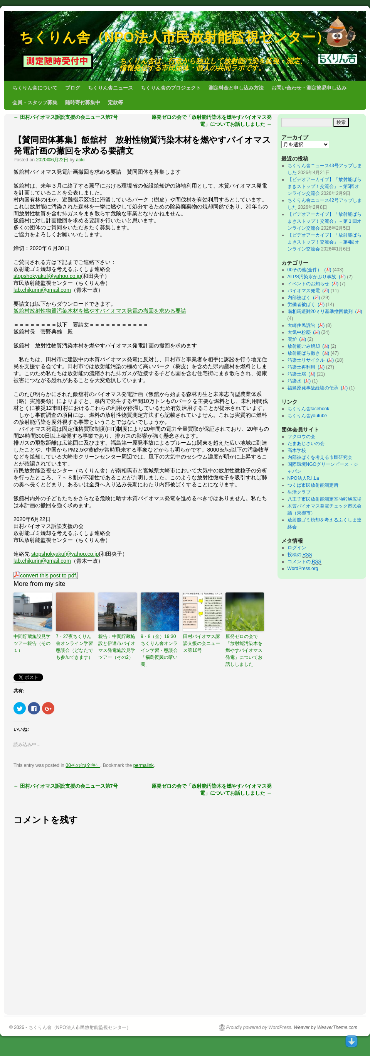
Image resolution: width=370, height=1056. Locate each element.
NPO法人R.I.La (303, 478)
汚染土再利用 (303, 367)
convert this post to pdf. (45, 575)
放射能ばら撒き (305, 353)
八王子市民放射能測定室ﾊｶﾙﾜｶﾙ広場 (327, 499)
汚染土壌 (298, 374)
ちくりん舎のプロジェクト (171, 88)
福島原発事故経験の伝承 (314, 388)
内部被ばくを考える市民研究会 (320, 457)
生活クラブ (299, 492)
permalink (143, 765)
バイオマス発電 (305, 290)
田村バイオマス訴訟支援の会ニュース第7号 (65, 117)
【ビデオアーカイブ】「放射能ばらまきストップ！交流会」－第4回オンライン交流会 (325, 242)
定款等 (115, 102)
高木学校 (297, 450)
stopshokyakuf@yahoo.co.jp (47, 276)
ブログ (72, 88)
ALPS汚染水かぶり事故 (313, 276)
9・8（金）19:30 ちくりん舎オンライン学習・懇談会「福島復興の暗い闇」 (160, 650)
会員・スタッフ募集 (34, 102)
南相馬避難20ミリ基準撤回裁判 (321, 311)
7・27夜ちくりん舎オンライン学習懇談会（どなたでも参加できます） (74, 647)
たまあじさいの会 (306, 443)
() (328, 269)
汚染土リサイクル (307, 360)
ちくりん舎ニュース (110, 88)
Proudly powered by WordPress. (259, 1027)
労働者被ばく (303, 304)
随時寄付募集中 (82, 102)
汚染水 (296, 381)
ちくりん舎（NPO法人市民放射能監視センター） (174, 37)
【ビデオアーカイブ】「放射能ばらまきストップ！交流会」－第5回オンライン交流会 (325, 186)
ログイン (297, 547)
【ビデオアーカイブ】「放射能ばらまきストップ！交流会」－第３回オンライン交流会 (325, 221)
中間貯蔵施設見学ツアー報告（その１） (31, 643)
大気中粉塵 (300, 332)
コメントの (304, 562)
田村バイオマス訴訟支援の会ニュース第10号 (201, 643)
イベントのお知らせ (310, 283)
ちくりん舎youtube (307, 415)
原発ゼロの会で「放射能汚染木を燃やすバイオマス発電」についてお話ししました (243, 650)
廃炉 (293, 339)
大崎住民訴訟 (303, 325)
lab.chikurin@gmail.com (42, 290)
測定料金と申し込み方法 (236, 88)
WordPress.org (303, 568)
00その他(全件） (83, 765)
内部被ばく (300, 297)
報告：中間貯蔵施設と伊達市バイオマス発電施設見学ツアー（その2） (116, 647)
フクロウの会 (301, 436)
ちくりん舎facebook (309, 408)
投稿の (300, 555)
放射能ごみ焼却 (305, 346)
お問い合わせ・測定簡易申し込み (308, 88)
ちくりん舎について (34, 88)
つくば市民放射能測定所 (313, 485)
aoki (80, 159)
